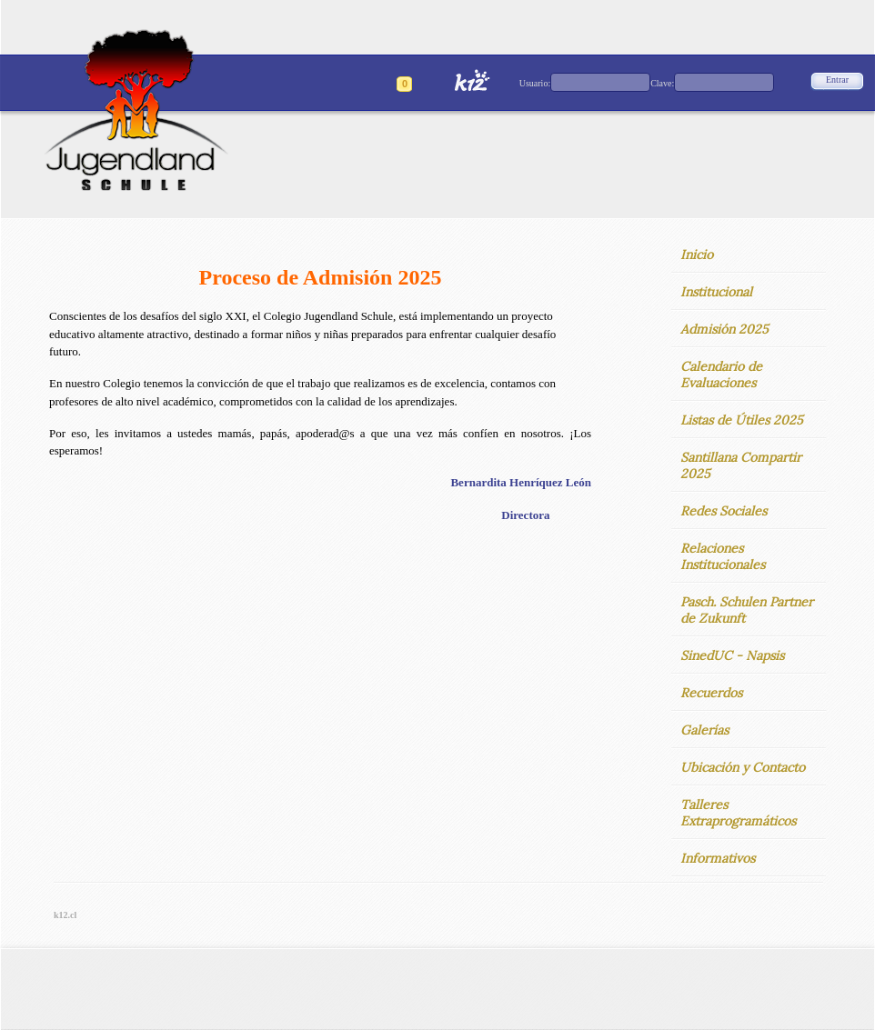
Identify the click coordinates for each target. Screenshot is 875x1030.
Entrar (837, 80)
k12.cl (65, 915)
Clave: (662, 83)
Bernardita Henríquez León (520, 482)
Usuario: (534, 83)
